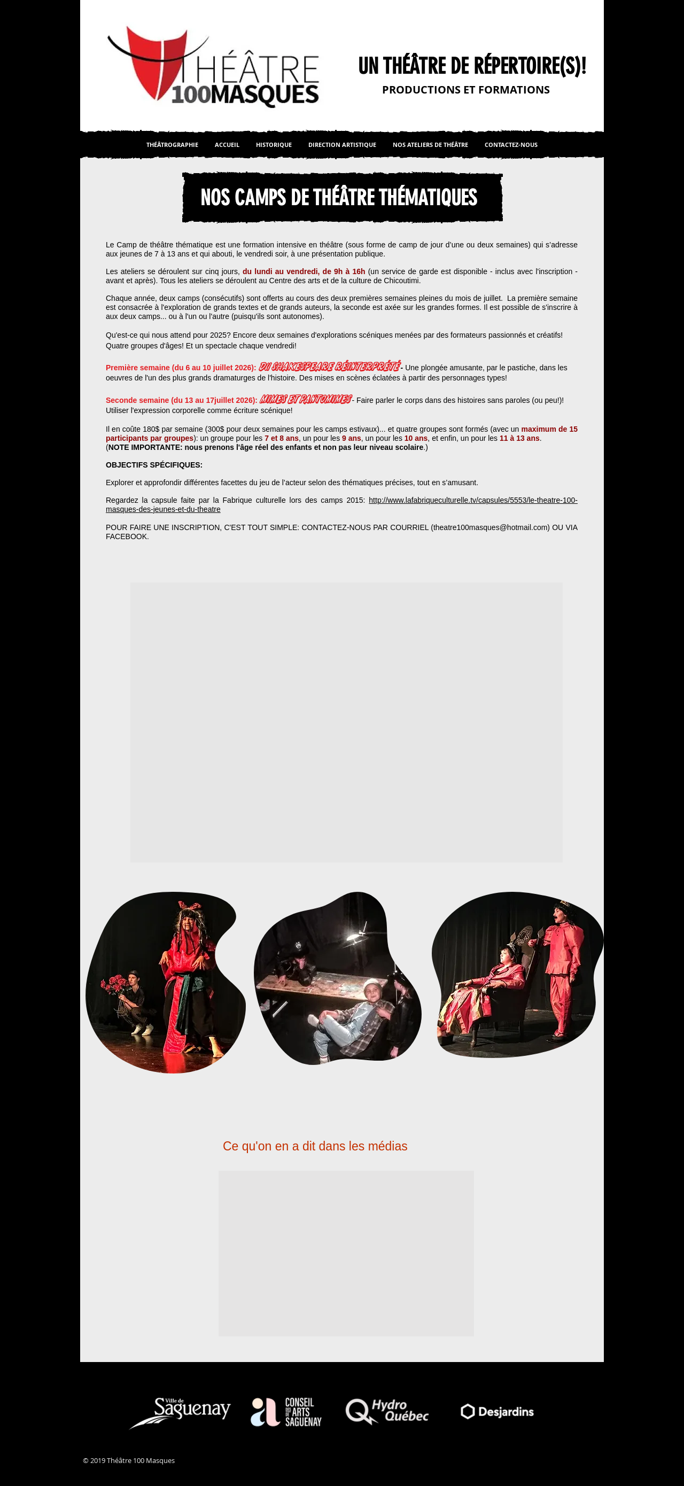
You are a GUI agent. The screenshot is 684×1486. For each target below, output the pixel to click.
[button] (346, 722)
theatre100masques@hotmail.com (490, 527)
